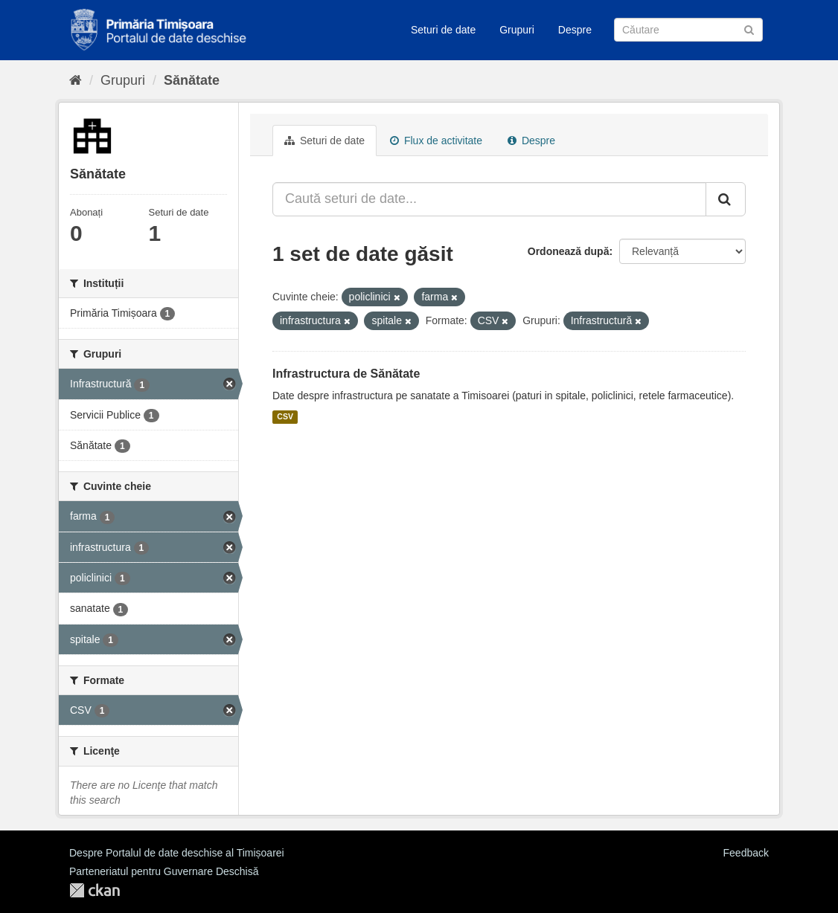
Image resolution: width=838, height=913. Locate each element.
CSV (285, 417)
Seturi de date (443, 30)
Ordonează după (569, 251)
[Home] (75, 80)
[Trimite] (749, 28)
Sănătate (192, 80)
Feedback (746, 853)
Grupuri (516, 30)
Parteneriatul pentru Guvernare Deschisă (163, 871)
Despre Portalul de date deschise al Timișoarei (176, 853)
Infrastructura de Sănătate (346, 373)
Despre (575, 30)
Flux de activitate (436, 140)
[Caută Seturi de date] (688, 30)
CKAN (94, 890)
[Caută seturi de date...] (489, 199)
